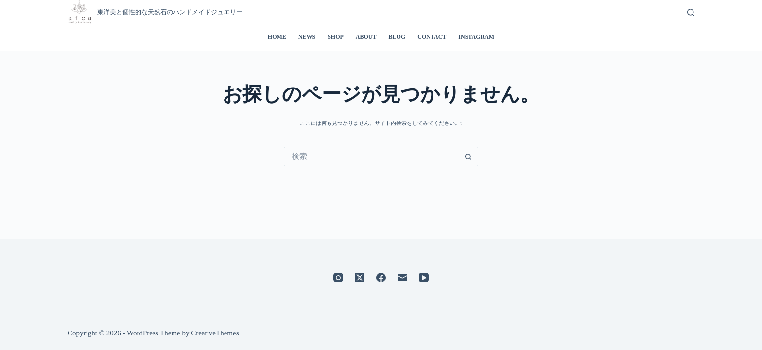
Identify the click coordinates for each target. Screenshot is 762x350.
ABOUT (366, 37)
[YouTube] (424, 277)
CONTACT (431, 37)
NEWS (306, 37)
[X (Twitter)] (359, 277)
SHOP (336, 37)
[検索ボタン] (468, 156)
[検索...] (371, 156)
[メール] (402, 277)
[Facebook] (381, 277)
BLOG (397, 37)
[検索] (690, 12)
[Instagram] (338, 277)
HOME (277, 37)
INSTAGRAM (476, 37)
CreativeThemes (215, 333)
